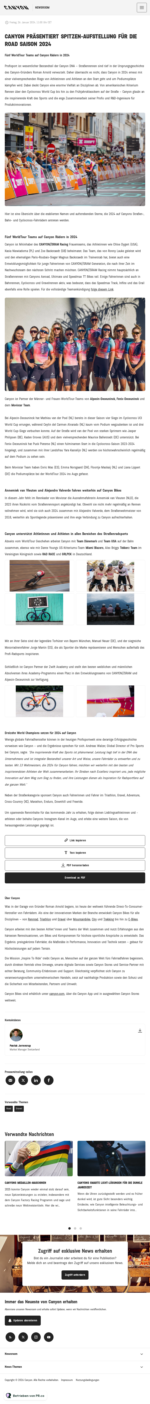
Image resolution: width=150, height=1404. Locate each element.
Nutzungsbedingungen (87, 1380)
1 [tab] (69, 1230)
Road (8, 1108)
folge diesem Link (102, 290)
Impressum (67, 1380)
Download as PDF (75, 877)
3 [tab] (80, 1230)
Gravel (19, 1108)
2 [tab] (75, 1230)
